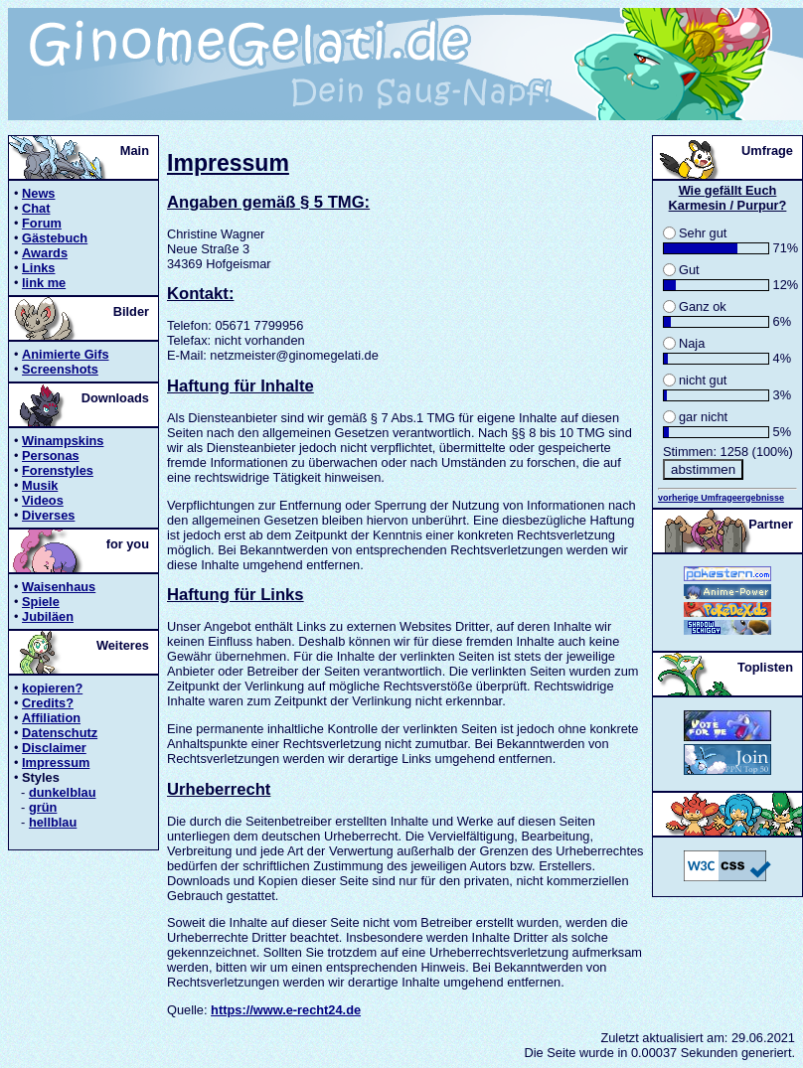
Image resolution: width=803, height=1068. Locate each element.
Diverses (48, 515)
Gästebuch (54, 237)
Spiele (41, 601)
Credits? (48, 702)
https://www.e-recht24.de (286, 1009)
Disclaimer (54, 747)
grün (43, 807)
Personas (51, 455)
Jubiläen (48, 616)
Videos (43, 500)
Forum (42, 223)
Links (38, 267)
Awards (45, 252)
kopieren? (52, 688)
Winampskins (62, 440)
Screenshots (60, 369)
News (38, 193)
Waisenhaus (58, 586)
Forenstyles (57, 470)
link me (44, 282)
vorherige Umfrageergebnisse (721, 498)
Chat (36, 208)
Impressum (55, 762)
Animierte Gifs (65, 354)
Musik (40, 485)
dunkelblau (62, 792)
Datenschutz (59, 732)
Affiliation (51, 717)
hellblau (53, 822)
